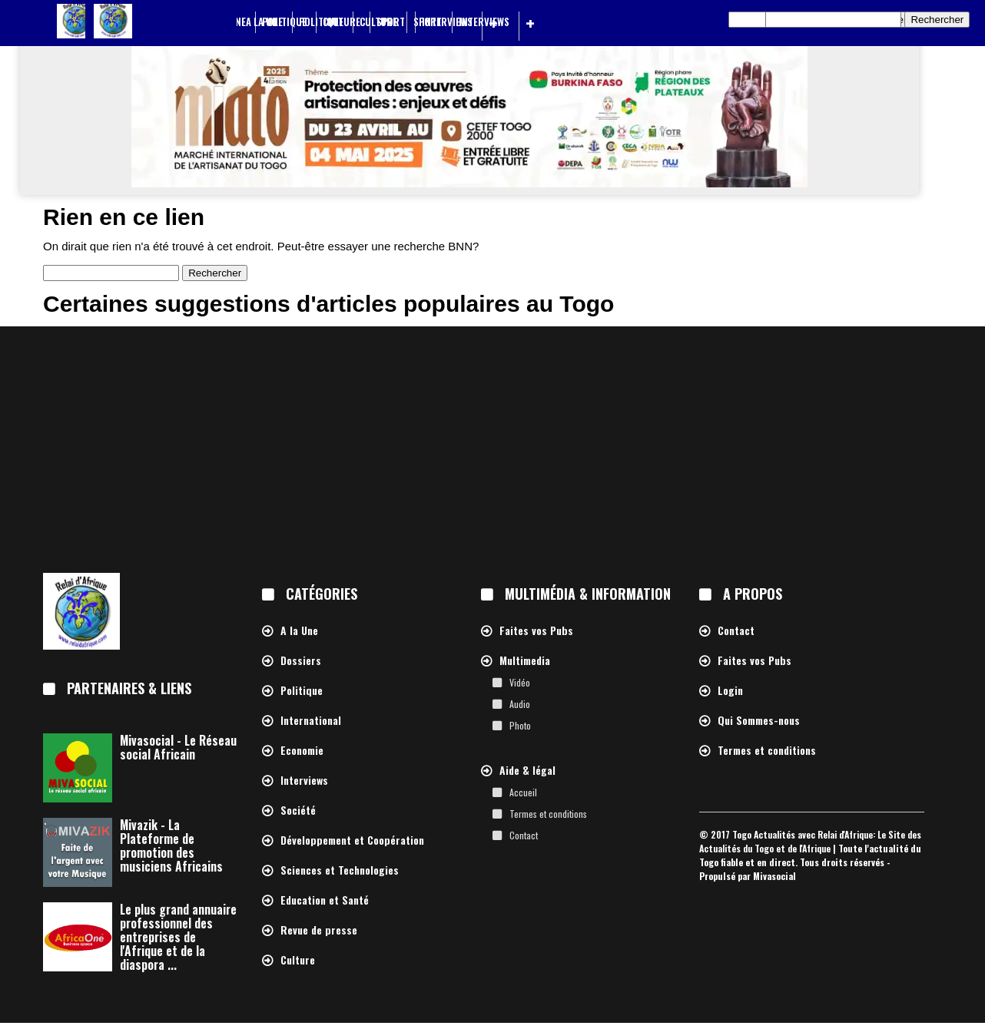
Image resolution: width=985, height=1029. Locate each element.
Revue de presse (318, 930)
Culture (378, 22)
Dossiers (300, 660)
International (310, 720)
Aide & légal (527, 770)
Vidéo (519, 682)
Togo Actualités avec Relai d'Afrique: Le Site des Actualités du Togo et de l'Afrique (810, 841)
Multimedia (524, 660)
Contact (523, 835)
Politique (321, 22)
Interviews (484, 22)
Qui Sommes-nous (759, 720)
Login (730, 690)
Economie (301, 750)
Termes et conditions (548, 813)
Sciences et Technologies (339, 870)
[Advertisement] (492, 449)
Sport (427, 22)
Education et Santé (324, 900)
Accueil (523, 792)
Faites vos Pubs (536, 631)
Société (298, 810)
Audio (519, 703)
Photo (520, 725)
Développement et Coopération (352, 840)
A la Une (264, 22)
